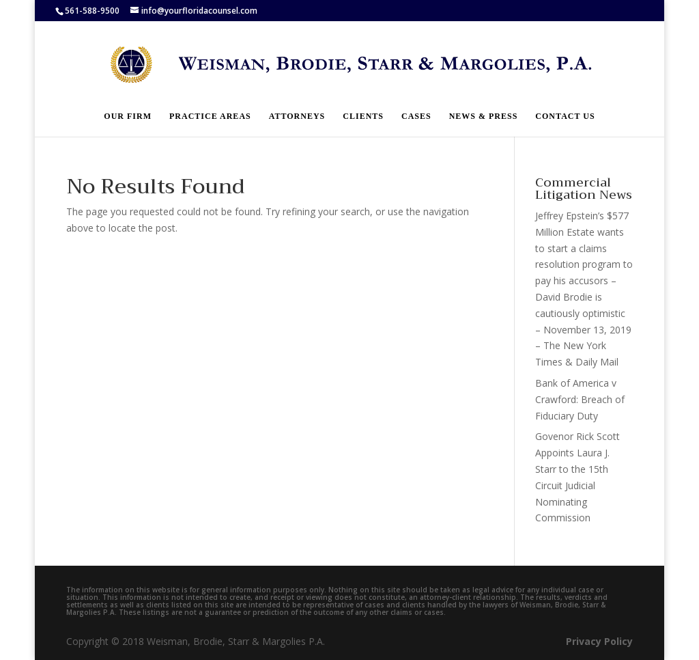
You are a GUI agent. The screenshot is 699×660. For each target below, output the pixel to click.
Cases (416, 116)
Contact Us (565, 116)
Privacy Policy (599, 641)
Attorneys (297, 116)
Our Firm (128, 116)
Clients (363, 116)
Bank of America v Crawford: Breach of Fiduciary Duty (580, 399)
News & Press (483, 116)
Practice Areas (210, 116)
